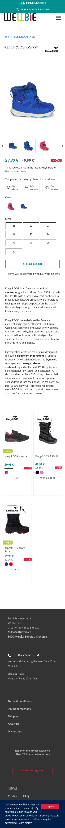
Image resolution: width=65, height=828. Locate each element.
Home (6, 36)
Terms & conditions (20, 701)
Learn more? (25, 823)
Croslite (12, 796)
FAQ (26, 796)
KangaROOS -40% (24, 36)
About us (13, 723)
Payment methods (19, 708)
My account (15, 731)
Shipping (13, 716)
